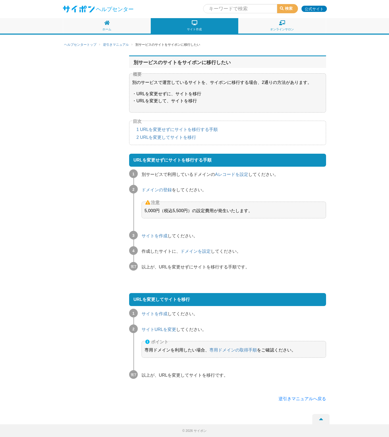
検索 (286, 8)
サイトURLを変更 (159, 329)
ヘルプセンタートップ (80, 45)
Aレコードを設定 (231, 174)
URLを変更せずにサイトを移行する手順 (177, 129)
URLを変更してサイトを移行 (166, 137)
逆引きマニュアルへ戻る (302, 398)
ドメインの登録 (157, 190)
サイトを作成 (154, 236)
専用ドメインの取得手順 (233, 350)
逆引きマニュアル (116, 45)
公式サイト (314, 9)
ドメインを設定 (195, 251)
